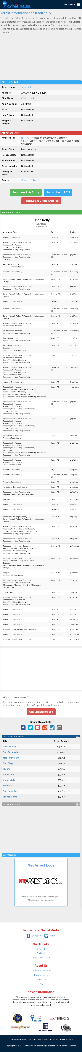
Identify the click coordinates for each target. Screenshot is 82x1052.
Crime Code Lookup (41, 957)
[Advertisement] (41, 57)
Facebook (34, 936)
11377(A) (25, 138)
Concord (25, 98)
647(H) (24, 141)
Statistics (41, 953)
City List (41, 949)
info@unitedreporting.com (23, 1039)
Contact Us (41, 979)
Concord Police (29, 180)
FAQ (41, 984)
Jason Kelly (27, 87)
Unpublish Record (41, 711)
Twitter (49, 936)
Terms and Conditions (48, 1039)
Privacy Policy (41, 975)
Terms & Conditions (41, 970)
